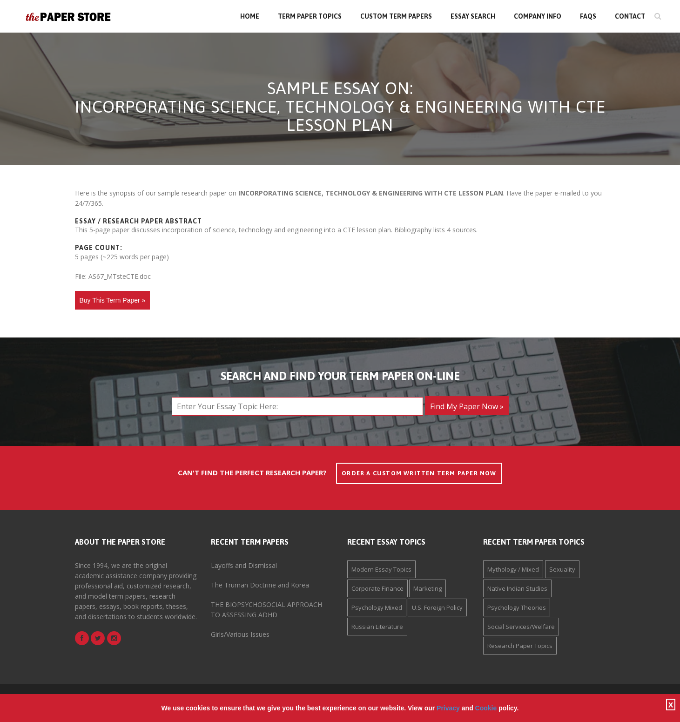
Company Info (537, 16)
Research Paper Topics (519, 645)
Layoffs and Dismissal (244, 565)
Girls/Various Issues (240, 634)
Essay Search (473, 16)
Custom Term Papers (396, 16)
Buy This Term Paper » (113, 300)
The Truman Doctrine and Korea (260, 584)
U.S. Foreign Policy (437, 607)
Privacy (448, 708)
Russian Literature (377, 626)
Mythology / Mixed (513, 569)
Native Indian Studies (517, 588)
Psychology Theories (516, 607)
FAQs (588, 16)
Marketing (427, 588)
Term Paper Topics (310, 16)
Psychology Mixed (376, 607)
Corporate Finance (377, 588)
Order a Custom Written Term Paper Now (419, 473)
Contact (630, 16)
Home (249, 16)
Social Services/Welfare (521, 626)
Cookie (486, 708)
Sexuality (562, 569)
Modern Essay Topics (381, 569)
